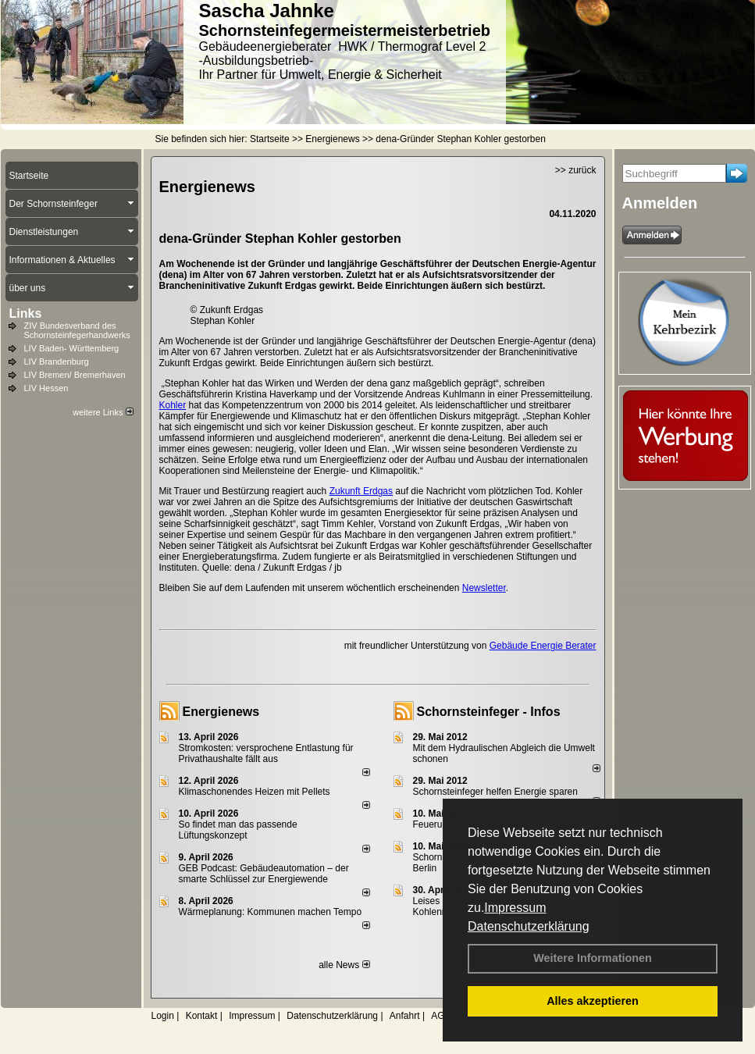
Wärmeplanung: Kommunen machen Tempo (270, 911)
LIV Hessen (46, 388)
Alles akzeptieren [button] (593, 1001)
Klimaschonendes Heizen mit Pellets (254, 791)
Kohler (173, 405)
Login (162, 1015)
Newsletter (484, 587)
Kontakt (202, 1015)
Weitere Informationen (592, 958)
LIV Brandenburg (56, 361)
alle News (344, 965)
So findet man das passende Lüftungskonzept (238, 830)
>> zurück (576, 170)
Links (25, 313)
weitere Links (103, 412)
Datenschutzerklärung (528, 926)
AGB (441, 1015)
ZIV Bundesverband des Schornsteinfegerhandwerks (77, 330)
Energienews (221, 711)
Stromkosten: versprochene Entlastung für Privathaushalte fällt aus (266, 753)
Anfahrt (405, 1015)
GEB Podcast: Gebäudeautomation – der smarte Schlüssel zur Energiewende (264, 874)
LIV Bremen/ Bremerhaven (75, 374)
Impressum (515, 907)
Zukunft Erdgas (361, 491)
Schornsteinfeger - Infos (489, 711)
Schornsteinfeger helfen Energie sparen (495, 791)
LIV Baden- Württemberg (71, 348)
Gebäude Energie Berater (543, 645)
